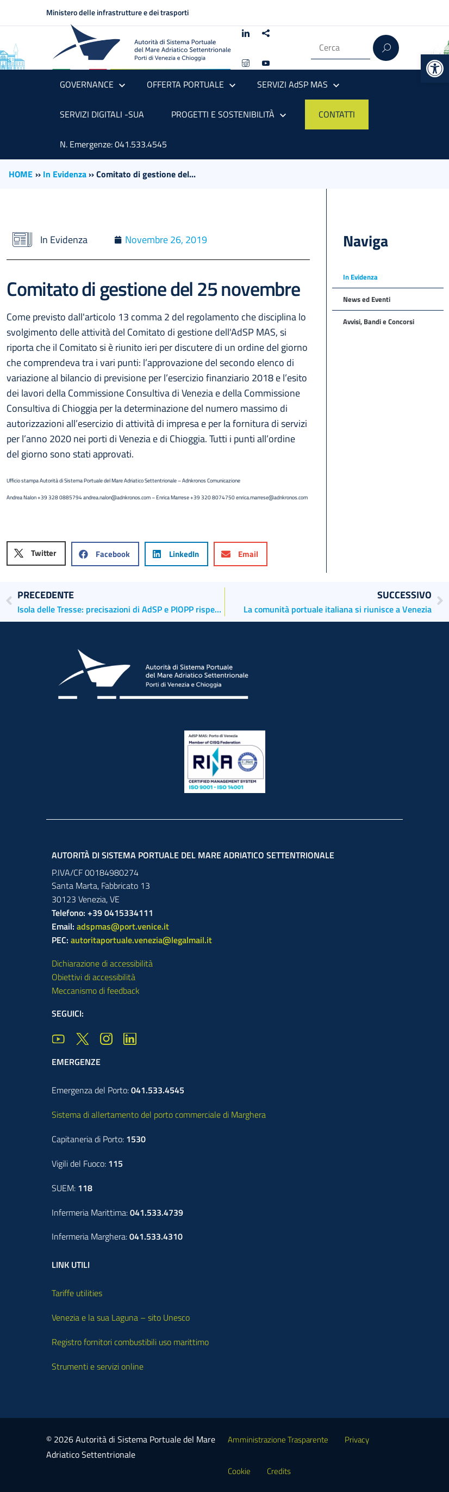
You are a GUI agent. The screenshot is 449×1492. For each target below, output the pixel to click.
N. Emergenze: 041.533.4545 (113, 144)
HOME (21, 174)
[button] (435, 68)
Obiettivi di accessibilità (93, 976)
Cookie (239, 1471)
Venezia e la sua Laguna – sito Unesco (121, 1317)
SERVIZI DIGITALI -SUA (102, 114)
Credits (279, 1471)
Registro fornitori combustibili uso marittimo (130, 1341)
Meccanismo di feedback (96, 990)
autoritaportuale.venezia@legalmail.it (141, 939)
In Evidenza (64, 174)
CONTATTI (337, 114)
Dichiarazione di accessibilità (102, 963)
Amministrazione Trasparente (278, 1439)
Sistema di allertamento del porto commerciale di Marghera (159, 1114)
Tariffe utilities (77, 1292)
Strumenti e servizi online (98, 1366)
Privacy (357, 1439)
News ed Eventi (366, 299)
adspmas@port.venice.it (123, 926)
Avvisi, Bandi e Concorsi (378, 321)
